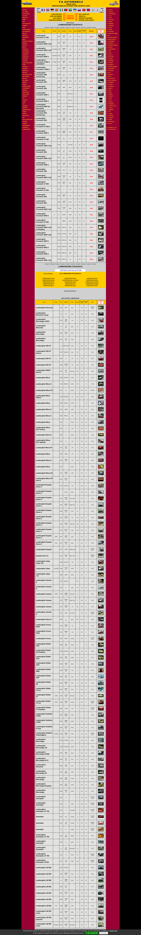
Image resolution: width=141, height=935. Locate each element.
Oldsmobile (111, 49)
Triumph (110, 109)
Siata (109, 90)
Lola (109, 15)
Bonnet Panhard (28, 41)
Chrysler (25, 56)
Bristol (25, 43)
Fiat (24, 98)
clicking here (114, 931)
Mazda (110, 29)
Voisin (110, 119)
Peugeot (111, 64)
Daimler (25, 68)
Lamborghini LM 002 (43, 867)
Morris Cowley (113, 45)
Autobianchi (26, 31)
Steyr (110, 98)
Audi (24, 27)
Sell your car (84, 14)
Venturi (110, 117)
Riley (109, 76)
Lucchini (110, 19)
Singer (110, 94)
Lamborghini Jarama (43, 594)
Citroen (25, 60)
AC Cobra (25, 11)
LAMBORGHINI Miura (48, 285)
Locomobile (112, 13)
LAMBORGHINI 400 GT (48, 283)
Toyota (110, 107)
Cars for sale (56, 14)
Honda (24, 111)
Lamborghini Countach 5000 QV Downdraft (43, 106)
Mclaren (111, 31)
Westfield (111, 121)
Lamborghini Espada (44, 549)
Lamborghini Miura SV (44, 390)
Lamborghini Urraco (43, 638)
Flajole (25, 100)
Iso (23, 117)
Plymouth (111, 68)
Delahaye (25, 80)
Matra (110, 27)
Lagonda (25, 127)
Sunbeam (111, 103)
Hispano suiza (27, 109)
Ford (24, 101)
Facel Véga (26, 94)
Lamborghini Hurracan (44, 307)
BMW (24, 39)
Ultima (110, 113)
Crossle (25, 66)
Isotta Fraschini (28, 119)
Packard (111, 56)
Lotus (110, 17)
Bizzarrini (26, 37)
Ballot (25, 33)
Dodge (24, 84)
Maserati (111, 25)
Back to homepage (48, 273)
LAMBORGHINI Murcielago (92, 281)
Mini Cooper (112, 39)
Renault (110, 74)
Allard (25, 15)
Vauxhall (111, 115)
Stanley (110, 96)
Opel (109, 51)
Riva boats (111, 78)
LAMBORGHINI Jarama (70, 281)
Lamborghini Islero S (44, 619)
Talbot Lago (112, 105)
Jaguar (25, 121)
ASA (24, 21)
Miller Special (112, 37)
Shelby (110, 88)
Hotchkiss (26, 115)
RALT (109, 72)
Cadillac (25, 49)
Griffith (25, 107)
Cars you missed (56, 16)
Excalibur (26, 92)
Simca (110, 92)
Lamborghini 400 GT (43, 358)
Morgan (110, 43)
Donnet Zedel (27, 86)
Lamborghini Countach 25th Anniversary (41, 75)
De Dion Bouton (27, 74)
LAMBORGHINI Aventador (92, 283)
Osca (109, 53)
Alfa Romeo (26, 13)
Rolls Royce (112, 80)
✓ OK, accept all (91, 933)
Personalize (103, 933)
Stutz (110, 100)
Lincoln (110, 11)
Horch (24, 113)
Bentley (25, 35)
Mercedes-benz (113, 33)
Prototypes (112, 129)
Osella (110, 55)
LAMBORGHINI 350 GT (48, 281)
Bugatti (25, 45)
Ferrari (25, 96)
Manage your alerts (86, 20)
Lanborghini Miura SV (44, 447)
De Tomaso (26, 76)
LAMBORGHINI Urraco (70, 285)
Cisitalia (25, 58)
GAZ (24, 103)
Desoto (25, 82)
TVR (109, 111)
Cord (24, 64)
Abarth (25, 9)
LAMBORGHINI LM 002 (92, 285)
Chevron (25, 55)
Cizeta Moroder (27, 62)
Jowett (25, 123)
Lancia (110, 9)
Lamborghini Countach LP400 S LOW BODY (43, 62)
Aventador (40, 817)
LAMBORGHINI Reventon (48, 280)
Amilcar (25, 17)
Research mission (55, 20)
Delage (25, 78)
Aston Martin (27, 23)
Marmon (110, 23)
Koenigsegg (26, 125)
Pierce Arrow (112, 66)
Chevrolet (26, 53)
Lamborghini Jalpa (43, 568)
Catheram (26, 51)
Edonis (25, 90)
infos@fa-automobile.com (70, 290)
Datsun (25, 72)
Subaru (110, 101)
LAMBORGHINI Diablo (92, 278)
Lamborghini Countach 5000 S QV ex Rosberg (43, 227)
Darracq (25, 70)
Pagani (110, 58)
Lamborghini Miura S (44, 384)
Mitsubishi (111, 41)
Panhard (111, 60)
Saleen (110, 84)
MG (109, 35)
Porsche (111, 70)
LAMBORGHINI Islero (70, 283)
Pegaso (110, 62)
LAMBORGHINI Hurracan (48, 278)
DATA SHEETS (57, 18)
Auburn (25, 25)
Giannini (25, 105)
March (110, 21)
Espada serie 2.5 (42, 556)
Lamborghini (26, 129)
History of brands (85, 18)
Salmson (111, 86)
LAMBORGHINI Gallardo (92, 280)
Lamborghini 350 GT (43, 346)
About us (82, 16)
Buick (24, 47)
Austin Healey (27, 29)
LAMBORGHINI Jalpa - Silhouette (70, 280)
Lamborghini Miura (43, 377)
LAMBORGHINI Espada (70, 278)
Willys (110, 123)
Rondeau (111, 82)
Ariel (24, 19)
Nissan (110, 47)
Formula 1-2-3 (112, 127)
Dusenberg (26, 88)
